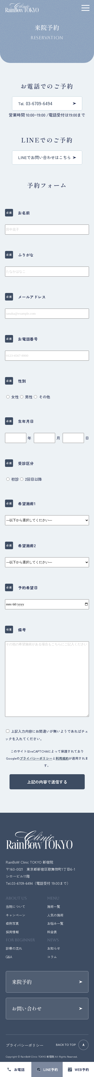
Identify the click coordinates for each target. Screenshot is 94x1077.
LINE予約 (50, 1069)
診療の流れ (14, 948)
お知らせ (53, 948)
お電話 (19, 1069)
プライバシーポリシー (36, 758)
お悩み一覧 (55, 923)
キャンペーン (15, 915)
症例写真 (12, 923)
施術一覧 (53, 906)
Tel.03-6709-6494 (19, 883)
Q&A (9, 956)
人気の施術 (55, 915)
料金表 (52, 932)
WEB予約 (82, 1069)
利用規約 (62, 758)
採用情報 (12, 932)
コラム (52, 956)
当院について (15, 906)
